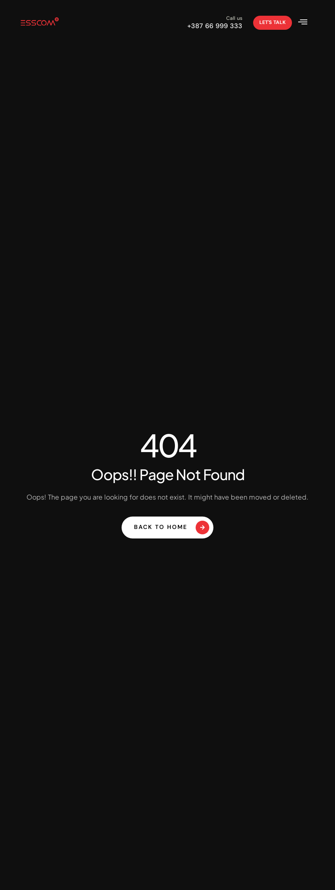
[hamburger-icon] (304, 22)
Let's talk (272, 22)
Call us (234, 18)
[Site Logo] (40, 23)
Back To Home (171, 527)
